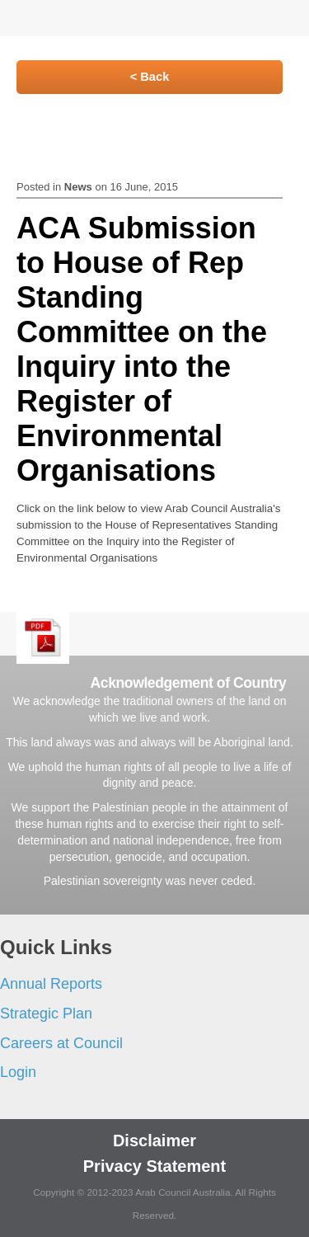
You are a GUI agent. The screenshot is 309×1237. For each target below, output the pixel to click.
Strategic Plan (46, 1013)
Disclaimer (154, 1140)
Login (18, 1072)
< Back (150, 76)
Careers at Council (61, 1043)
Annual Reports (51, 984)
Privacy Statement (154, 1166)
